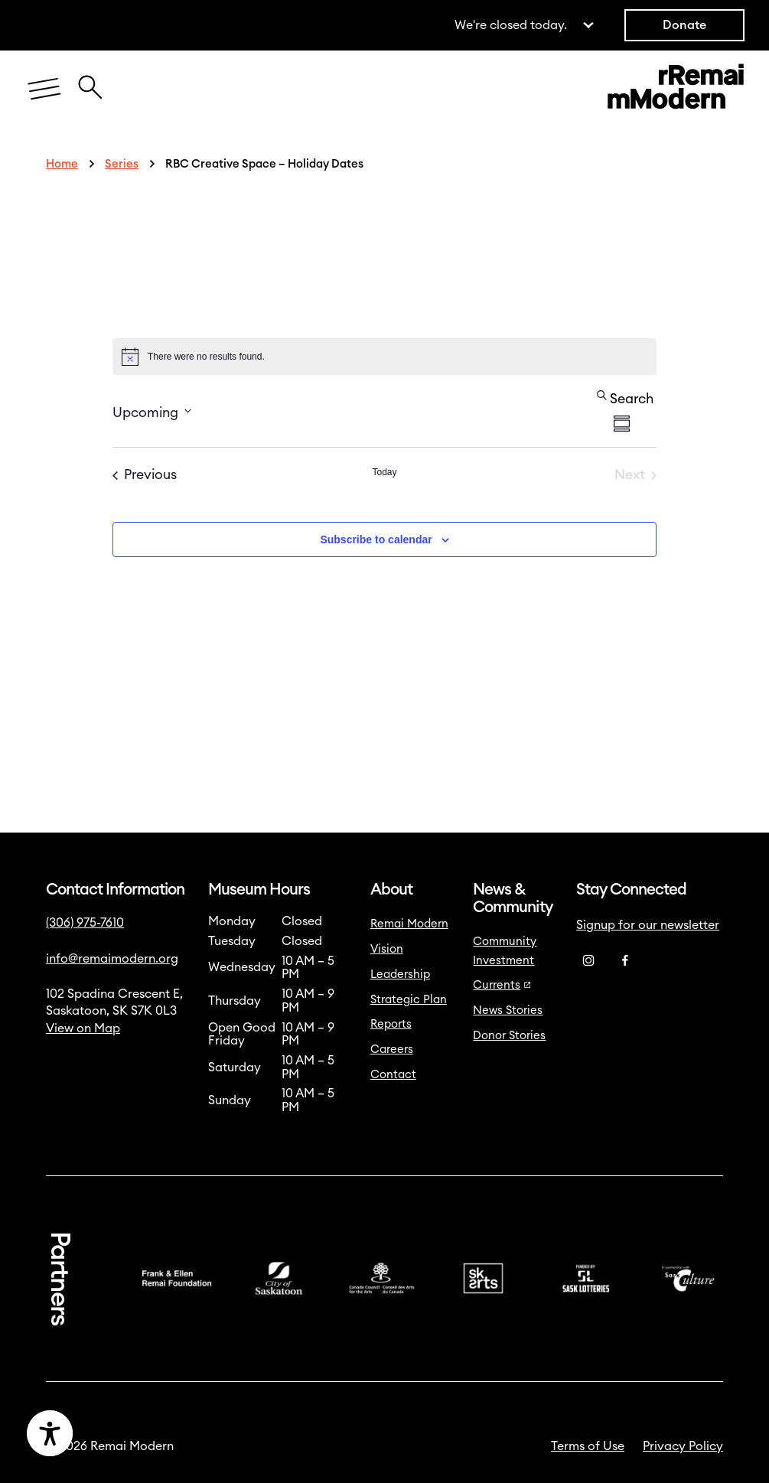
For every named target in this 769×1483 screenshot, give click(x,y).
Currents (502, 985)
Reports (391, 1024)
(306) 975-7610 (85, 923)
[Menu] (44, 90)
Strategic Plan (408, 1000)
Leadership (400, 974)
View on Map (83, 1028)
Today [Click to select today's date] (384, 472)
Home (62, 164)
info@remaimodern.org (112, 959)
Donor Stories (509, 1035)
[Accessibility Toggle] (118, 1433)
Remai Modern (409, 924)
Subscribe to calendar (376, 539)
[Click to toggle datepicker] (151, 411)
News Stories (508, 1010)
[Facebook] (625, 961)
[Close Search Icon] (90, 79)
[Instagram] (588, 961)
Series (121, 164)
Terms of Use (587, 1446)
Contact (393, 1074)
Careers (391, 1049)
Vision (386, 949)
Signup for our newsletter (647, 925)
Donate (684, 25)
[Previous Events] (144, 475)
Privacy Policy (683, 1446)
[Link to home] (676, 89)
